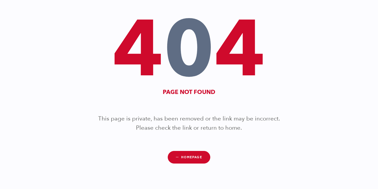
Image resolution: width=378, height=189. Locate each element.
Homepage (191, 157)
